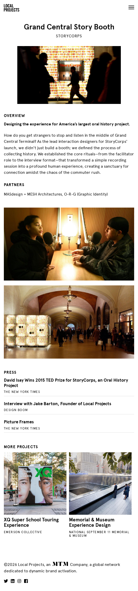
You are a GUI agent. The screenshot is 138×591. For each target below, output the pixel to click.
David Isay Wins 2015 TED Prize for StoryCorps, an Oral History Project (66, 383)
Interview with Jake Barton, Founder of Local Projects (57, 403)
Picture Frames (19, 422)
